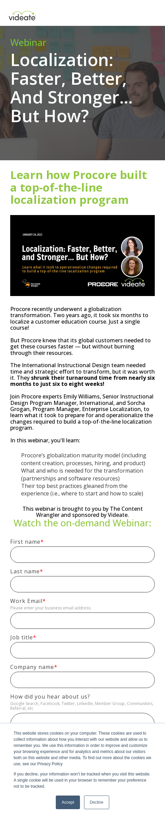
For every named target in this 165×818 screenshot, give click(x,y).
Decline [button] (96, 802)
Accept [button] (68, 802)
